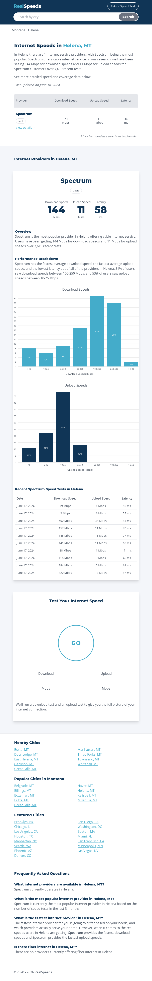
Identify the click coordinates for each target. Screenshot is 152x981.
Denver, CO (22, 855)
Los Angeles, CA (26, 831)
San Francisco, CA (91, 841)
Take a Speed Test (123, 6)
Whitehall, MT (88, 764)
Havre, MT (85, 786)
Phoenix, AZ (23, 851)
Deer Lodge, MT (26, 754)
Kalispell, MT (87, 795)
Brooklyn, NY (23, 822)
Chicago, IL (22, 826)
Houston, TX (23, 836)
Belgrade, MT (24, 786)
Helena (33, 30)
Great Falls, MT (25, 769)
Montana (18, 30)
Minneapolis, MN (90, 846)
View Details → (26, 127)
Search (128, 17)
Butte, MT (21, 749)
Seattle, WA (22, 846)
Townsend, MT (88, 759)
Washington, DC (90, 826)
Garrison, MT (24, 764)
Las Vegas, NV (88, 851)
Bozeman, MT (24, 795)
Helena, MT (86, 790)
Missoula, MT (87, 800)
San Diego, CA (88, 822)
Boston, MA (86, 831)
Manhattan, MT (89, 749)
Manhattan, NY (25, 841)
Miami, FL (85, 836)
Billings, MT (22, 790)
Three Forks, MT (90, 754)
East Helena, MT (26, 759)
